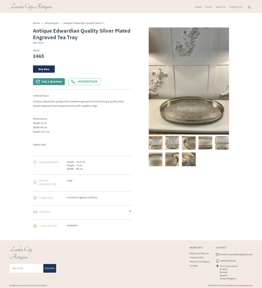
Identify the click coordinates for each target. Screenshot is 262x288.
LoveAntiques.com (244, 285)
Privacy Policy (197, 257)
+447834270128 (84, 82)
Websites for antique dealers (220, 285)
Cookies (194, 265)
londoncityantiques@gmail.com (236, 254)
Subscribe (50, 268)
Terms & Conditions (200, 261)
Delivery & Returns (199, 253)
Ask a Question (49, 81)
